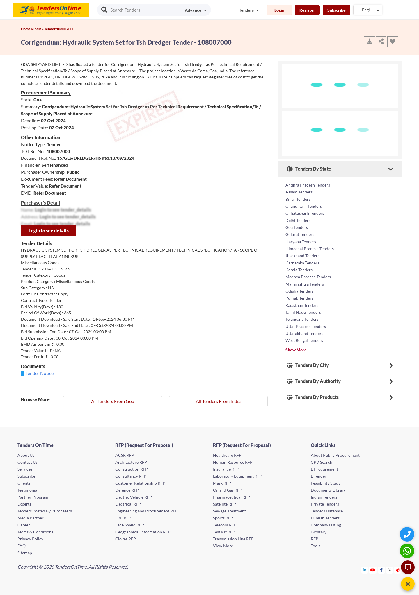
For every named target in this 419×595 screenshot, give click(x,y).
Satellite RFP (224, 503)
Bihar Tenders (297, 198)
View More (223, 545)
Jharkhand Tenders (302, 254)
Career (23, 524)
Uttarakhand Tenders (304, 331)
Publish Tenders (325, 517)
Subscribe (336, 10)
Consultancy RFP (130, 476)
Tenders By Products (313, 395)
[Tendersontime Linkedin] (364, 569)
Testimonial (27, 490)
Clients (23, 483)
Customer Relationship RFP (140, 483)
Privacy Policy (30, 538)
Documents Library (328, 490)
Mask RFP (222, 483)
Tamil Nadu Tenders (303, 310)
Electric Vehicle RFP (133, 496)
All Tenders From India (218, 401)
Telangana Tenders (302, 317)
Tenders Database (327, 510)
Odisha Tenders (299, 289)
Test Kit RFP (224, 531)
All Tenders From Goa (112, 401)
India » (38, 29)
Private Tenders (325, 503)
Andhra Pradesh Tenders (307, 184)
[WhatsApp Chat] (408, 551)
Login (279, 10)
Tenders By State (309, 168)
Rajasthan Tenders (301, 303)
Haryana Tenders (300, 240)
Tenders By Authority (314, 379)
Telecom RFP (225, 524)
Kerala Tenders (299, 268)
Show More (296, 347)
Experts (24, 503)
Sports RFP (223, 517)
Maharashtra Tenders (304, 282)
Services (24, 469)
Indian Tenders (324, 496)
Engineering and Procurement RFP (146, 510)
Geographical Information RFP (143, 531)
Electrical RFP (128, 503)
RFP (314, 538)
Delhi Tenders (297, 219)
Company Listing (326, 524)
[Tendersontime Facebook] (381, 569)
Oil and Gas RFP (227, 490)
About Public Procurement (335, 455)
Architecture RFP (131, 462)
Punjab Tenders (299, 296)
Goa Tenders (296, 226)
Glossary (318, 531)
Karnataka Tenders (302, 261)
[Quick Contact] (408, 534)
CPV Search (321, 462)
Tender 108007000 (59, 29)
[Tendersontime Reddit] (398, 569)
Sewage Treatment (229, 510)
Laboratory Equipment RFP (237, 476)
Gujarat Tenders (299, 233)
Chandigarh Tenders (303, 205)
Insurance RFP (226, 469)
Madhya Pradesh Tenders (308, 275)
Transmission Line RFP (233, 538)
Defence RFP (127, 490)
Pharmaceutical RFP (231, 496)
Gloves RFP (125, 538)
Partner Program (32, 496)
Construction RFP (131, 469)
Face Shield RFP (129, 524)
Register (307, 10)
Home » (27, 29)
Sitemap (24, 552)
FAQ (21, 545)
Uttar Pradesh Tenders (305, 324)
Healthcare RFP (227, 455)
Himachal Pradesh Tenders (309, 247)
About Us (25, 455)
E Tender (318, 476)
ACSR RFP (124, 455)
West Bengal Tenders (304, 338)
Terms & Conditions (35, 531)
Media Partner (30, 517)
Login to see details (49, 230)
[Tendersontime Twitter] (389, 569)
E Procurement (324, 469)
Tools (315, 545)
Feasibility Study (325, 483)
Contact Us (27, 462)
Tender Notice (40, 373)
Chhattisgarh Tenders (304, 212)
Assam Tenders (299, 191)
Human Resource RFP (233, 462)
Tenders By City (308, 363)
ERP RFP (123, 517)
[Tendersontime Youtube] (373, 569)
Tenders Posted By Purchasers (44, 510)
